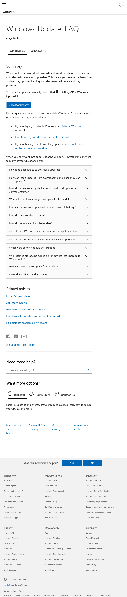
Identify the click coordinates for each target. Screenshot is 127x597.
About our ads (105, 595)
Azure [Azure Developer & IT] (47, 533)
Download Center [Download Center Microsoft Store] (52, 485)
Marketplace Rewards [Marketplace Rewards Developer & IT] (54, 564)
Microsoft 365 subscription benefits (14, 429)
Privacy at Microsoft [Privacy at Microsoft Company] (94, 548)
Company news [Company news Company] (92, 543)
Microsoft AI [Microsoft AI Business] (9, 533)
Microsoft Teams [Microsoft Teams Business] (10, 559)
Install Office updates (18, 296)
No (92, 463)
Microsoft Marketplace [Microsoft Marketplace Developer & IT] (54, 559)
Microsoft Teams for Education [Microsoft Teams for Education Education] (98, 491)
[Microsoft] (63, 2)
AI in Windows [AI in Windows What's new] (9, 507)
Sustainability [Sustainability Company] (91, 570)
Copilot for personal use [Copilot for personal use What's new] (13, 501)
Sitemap (7, 595)
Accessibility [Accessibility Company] (91, 564)
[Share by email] (22, 336)
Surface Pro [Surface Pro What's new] (8, 480)
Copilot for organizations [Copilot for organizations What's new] (14, 496)
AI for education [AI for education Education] (92, 517)
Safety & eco (78, 595)
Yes (72, 463)
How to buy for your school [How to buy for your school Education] (96, 501)
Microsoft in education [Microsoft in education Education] (95, 480)
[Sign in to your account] (122, 4)
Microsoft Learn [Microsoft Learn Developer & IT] (51, 543)
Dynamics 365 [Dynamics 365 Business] (9, 543)
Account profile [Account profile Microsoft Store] (51, 480)
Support (7, 11)
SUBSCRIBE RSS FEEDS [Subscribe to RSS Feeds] (21, 344)
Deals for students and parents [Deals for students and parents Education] (98, 512)
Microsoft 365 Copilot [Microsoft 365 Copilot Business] (12, 564)
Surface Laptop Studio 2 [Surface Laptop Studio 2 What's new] (13, 491)
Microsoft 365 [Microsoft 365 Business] (9, 548)
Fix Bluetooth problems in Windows (26, 322)
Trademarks (63, 595)
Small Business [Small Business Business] (10, 570)
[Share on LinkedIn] (14, 336)
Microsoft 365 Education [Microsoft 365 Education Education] (96, 496)
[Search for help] (11, 4)
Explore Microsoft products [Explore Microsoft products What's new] (14, 512)
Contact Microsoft (22, 595)
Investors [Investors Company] (89, 554)
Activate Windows (72, 126)
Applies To (14, 38)
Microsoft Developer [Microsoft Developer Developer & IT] (53, 538)
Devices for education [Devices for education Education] (94, 485)
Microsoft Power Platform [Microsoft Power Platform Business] (14, 554)
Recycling (91, 595)
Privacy (37, 595)
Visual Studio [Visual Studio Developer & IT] (50, 570)
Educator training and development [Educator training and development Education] (100, 507)
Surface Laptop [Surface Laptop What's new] (10, 485)
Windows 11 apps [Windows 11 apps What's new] (11, 517)
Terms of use (49, 595)
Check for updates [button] (19, 105)
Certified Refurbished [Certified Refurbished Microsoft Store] (53, 507)
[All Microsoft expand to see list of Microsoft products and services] (4, 4)
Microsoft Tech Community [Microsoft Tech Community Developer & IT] (55, 554)
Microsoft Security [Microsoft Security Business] (11, 538)
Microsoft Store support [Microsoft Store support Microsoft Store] (54, 491)
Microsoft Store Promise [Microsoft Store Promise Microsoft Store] (54, 512)
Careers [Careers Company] (89, 533)
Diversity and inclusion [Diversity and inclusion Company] (95, 559)
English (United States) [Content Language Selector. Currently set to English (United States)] (18, 579)
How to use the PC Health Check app (27, 309)
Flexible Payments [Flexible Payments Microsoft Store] (52, 517)
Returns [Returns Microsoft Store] (48, 496)
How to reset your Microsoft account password (42, 137)
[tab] (17, 51)
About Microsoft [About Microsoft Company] (92, 538)
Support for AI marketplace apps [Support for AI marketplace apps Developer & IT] (58, 548)
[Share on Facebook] (8, 336)
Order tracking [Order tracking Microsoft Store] (51, 501)
